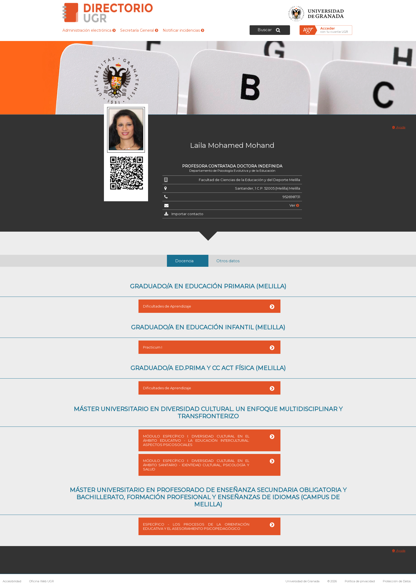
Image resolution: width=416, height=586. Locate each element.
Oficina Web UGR (41, 581)
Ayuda (398, 127)
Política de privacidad (360, 581)
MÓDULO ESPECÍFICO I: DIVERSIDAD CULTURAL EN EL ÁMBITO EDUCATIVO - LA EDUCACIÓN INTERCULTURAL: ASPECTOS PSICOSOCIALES (196, 440)
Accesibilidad (12, 581)
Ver (294, 205)
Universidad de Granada (316, 12)
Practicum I (152, 347)
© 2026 (332, 581)
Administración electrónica (89, 30)
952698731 (291, 197)
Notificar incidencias (183, 30)
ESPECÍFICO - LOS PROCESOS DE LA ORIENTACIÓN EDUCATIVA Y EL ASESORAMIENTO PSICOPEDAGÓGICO (196, 526)
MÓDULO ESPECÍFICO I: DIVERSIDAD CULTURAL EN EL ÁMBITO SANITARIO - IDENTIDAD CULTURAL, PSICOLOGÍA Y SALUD (196, 464)
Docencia (184, 261)
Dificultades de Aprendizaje (167, 306)
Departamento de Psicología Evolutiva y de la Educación (232, 171)
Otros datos (227, 261)
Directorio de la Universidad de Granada (107, 13)
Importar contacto (187, 214)
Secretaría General (139, 30)
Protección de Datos (397, 581)
